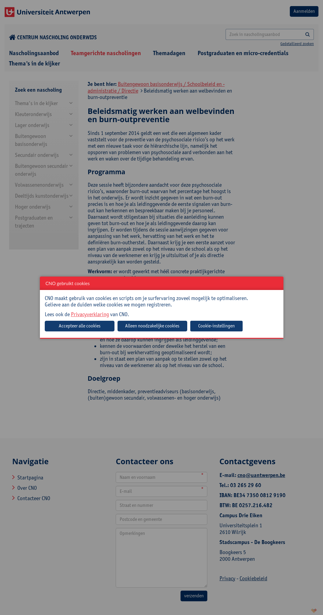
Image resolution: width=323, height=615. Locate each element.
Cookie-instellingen (216, 326)
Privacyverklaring (90, 314)
